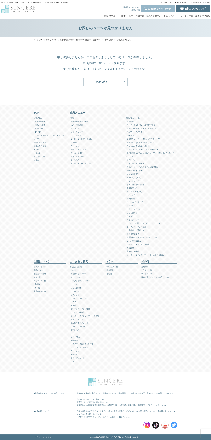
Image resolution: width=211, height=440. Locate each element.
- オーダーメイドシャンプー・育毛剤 (84, 316)
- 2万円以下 (38, 132)
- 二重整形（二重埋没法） (136, 230)
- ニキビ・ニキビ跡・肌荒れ (81, 139)
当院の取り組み (40, 142)
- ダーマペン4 (131, 206)
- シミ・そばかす (76, 132)
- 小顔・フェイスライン (79, 150)
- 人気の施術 (39, 128)
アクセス (37, 150)
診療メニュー (39, 118)
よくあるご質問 (167, 2)
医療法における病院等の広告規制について (93, 402)
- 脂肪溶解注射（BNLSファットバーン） (142, 237)
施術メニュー (127, 15)
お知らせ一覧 (146, 270)
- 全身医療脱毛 (131, 188)
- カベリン (74, 270)
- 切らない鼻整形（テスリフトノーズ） (141, 128)
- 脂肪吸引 (130, 121)
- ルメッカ (130, 135)
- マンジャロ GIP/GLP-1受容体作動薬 (140, 125)
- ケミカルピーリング (134, 202)
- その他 (109, 274)
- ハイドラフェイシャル (135, 164)
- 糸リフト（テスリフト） (136, 132)
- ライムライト (131, 216)
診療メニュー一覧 (133, 118)
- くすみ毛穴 (74, 160)
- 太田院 (37, 288)
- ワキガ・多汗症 (76, 153)
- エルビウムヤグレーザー (80, 323)
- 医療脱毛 (74, 340)
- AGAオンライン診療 (134, 171)
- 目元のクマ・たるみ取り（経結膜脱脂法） (143, 167)
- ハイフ (73, 302)
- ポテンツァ (130, 160)
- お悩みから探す (40, 121)
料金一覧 (140, 15)
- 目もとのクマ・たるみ (79, 347)
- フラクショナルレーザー (136, 209)
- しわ (72, 333)
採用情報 (144, 267)
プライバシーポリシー (44, 437)
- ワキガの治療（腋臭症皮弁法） (138, 146)
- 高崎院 (37, 284)
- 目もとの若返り (132, 234)
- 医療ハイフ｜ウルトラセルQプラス (140, 142)
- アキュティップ (132, 220)
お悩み (72, 118)
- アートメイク (75, 146)
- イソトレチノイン (133, 181)
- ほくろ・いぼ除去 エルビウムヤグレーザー (144, 223)
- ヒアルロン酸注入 (133, 241)
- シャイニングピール (78, 298)
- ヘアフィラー (131, 195)
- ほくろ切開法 (131, 213)
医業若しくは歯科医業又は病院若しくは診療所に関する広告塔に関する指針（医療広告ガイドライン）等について (121, 405)
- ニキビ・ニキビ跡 (77, 326)
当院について (170, 15)
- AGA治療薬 (131, 199)
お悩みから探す (111, 15)
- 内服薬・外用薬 (132, 251)
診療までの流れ (202, 15)
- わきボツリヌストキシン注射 (137, 244)
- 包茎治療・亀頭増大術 (79, 121)
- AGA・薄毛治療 (76, 125)
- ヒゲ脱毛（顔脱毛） (134, 178)
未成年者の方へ (181, 2)
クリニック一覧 (185, 15)
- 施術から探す (39, 125)
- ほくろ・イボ (75, 128)
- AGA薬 (73, 305)
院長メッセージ (154, 15)
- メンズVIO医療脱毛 (134, 192)
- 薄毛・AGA (75, 337)
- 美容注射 (130, 248)
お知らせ (206, 2)
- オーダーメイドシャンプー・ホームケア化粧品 (145, 255)
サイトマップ (146, 274)
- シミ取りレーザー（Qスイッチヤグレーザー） (144, 139)
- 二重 (72, 362)
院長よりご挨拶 (40, 146)
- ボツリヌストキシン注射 (136, 227)
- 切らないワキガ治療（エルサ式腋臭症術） (143, 150)
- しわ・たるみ (75, 135)
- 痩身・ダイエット (77, 157)
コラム (36, 160)
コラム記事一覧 (195, 2)
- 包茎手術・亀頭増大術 (135, 185)
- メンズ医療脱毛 (132, 174)
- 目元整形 (74, 142)
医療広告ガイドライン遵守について (155, 277)
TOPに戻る (102, 81)
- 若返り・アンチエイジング (81, 164)
